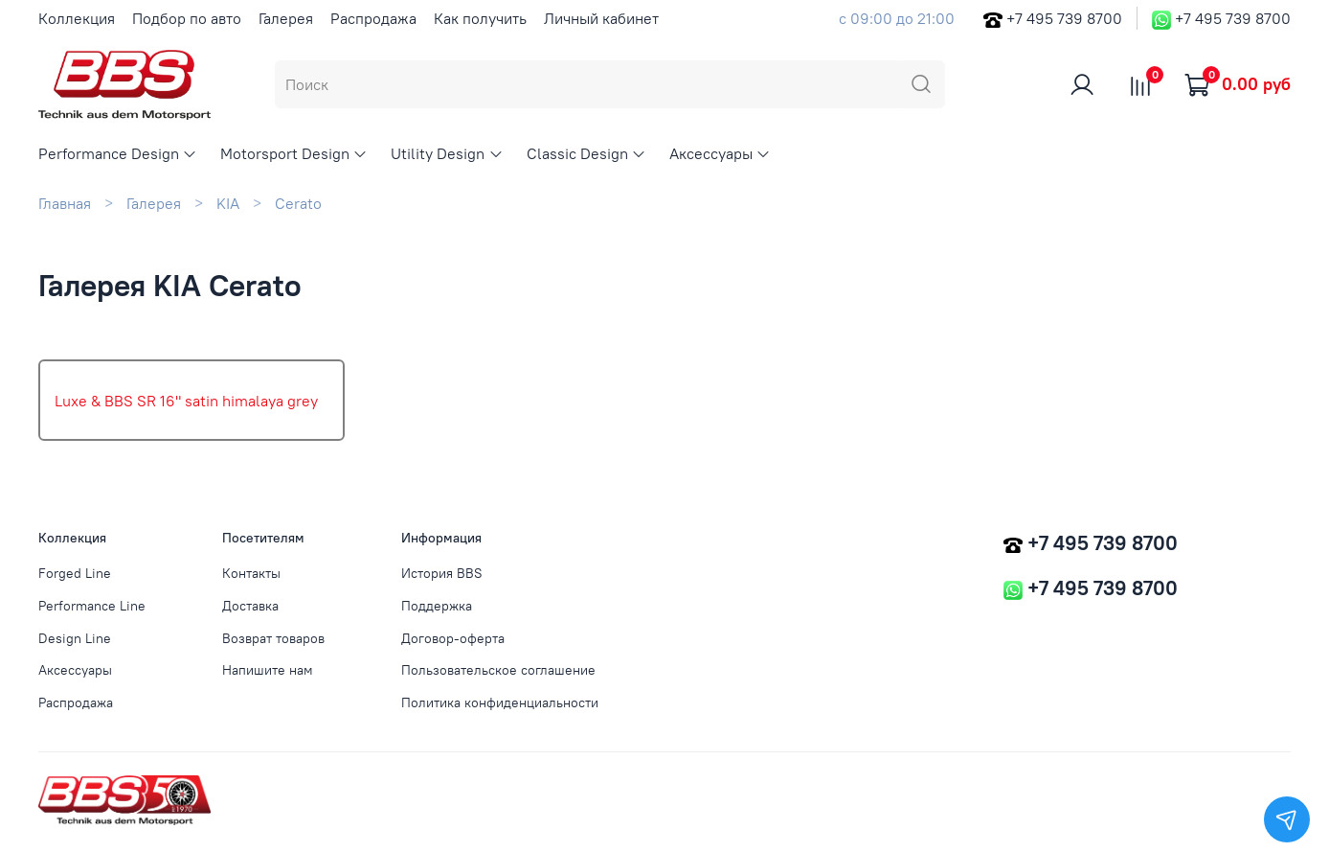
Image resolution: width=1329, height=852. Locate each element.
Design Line (74, 638)
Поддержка (436, 605)
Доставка (250, 605)
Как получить (480, 18)
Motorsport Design (294, 153)
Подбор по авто (186, 18)
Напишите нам (267, 670)
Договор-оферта (453, 638)
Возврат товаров (273, 638)
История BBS (442, 573)
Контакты (251, 573)
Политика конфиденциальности (499, 702)
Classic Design (586, 153)
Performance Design (117, 153)
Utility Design (447, 153)
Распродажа (373, 18)
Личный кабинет (601, 18)
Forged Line (74, 573)
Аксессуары (720, 153)
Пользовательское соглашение (498, 670)
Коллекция (76, 18)
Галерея (286, 18)
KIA (227, 203)
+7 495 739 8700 (1064, 18)
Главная (64, 203)
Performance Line (92, 605)
